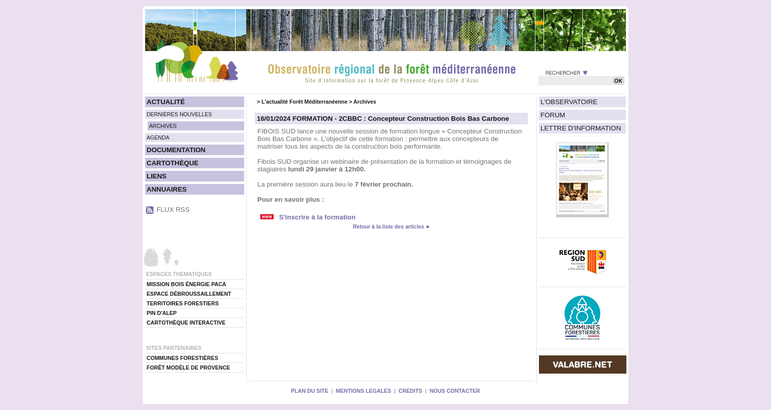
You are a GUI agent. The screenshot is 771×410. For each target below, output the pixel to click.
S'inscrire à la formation (317, 217)
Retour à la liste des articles (391, 226)
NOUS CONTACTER (455, 391)
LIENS (156, 176)
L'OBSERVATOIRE (569, 102)
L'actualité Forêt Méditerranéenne (304, 102)
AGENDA (158, 137)
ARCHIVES (162, 126)
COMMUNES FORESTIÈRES (182, 358)
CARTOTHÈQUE (173, 163)
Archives (364, 102)
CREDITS (410, 391)
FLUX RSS (173, 209)
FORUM (552, 115)
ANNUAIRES (167, 189)
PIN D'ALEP (161, 313)
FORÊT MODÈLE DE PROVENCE (188, 368)
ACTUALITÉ (166, 102)
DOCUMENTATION (176, 150)
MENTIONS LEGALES (363, 391)
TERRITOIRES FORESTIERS (183, 303)
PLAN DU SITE (309, 391)
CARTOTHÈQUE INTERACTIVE (186, 323)
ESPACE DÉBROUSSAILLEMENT (189, 294)
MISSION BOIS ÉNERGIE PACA (186, 284)
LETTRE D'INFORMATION (580, 128)
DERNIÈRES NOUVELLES (179, 114)
